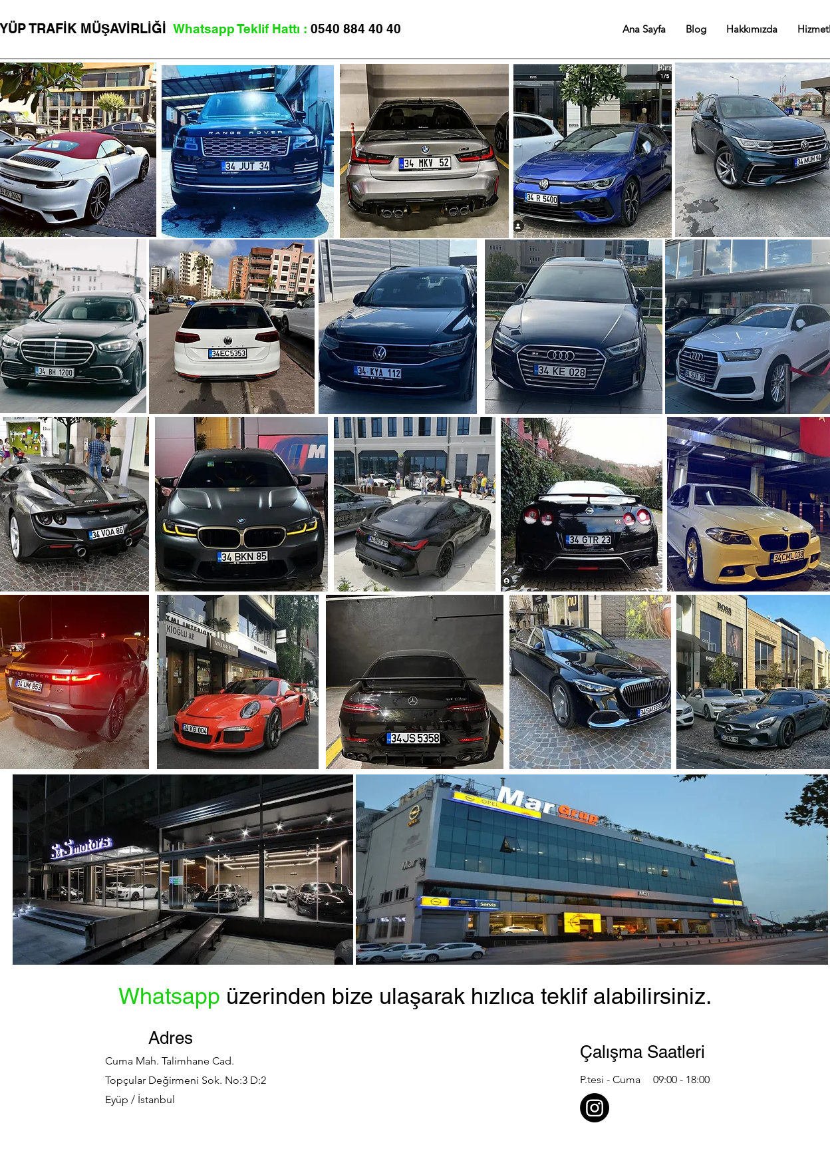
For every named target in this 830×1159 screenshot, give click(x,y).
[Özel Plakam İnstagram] (594, 1107)
